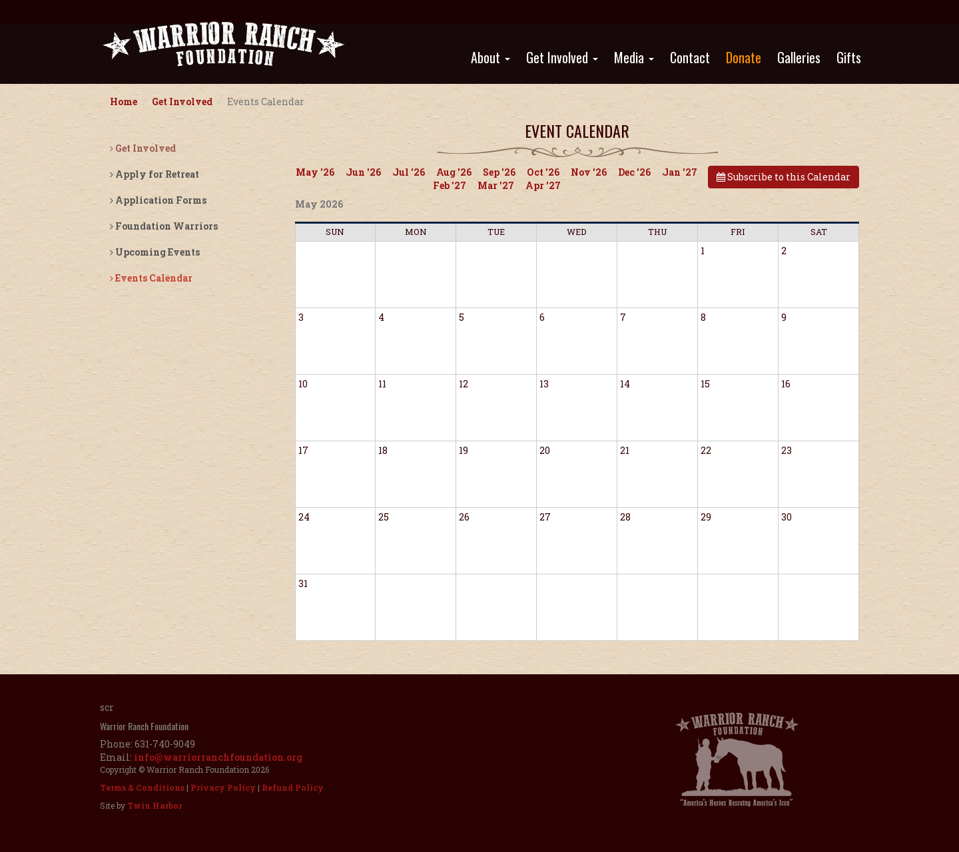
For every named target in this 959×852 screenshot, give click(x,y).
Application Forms (158, 200)
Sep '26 (499, 172)
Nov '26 (589, 172)
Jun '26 (363, 172)
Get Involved (562, 57)
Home (123, 101)
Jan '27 (679, 172)
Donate (743, 57)
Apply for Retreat (154, 174)
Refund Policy (293, 787)
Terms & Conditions (142, 787)
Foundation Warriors (164, 226)
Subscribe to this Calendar (783, 176)
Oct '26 (543, 172)
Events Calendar (151, 278)
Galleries (798, 57)
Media (634, 57)
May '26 (315, 172)
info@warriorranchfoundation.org (218, 757)
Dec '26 (634, 172)
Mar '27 (496, 185)
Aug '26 (454, 172)
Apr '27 (543, 185)
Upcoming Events (155, 252)
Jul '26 (408, 172)
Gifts (848, 57)
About (490, 57)
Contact (690, 57)
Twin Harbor (154, 805)
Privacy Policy (223, 787)
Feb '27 (449, 185)
